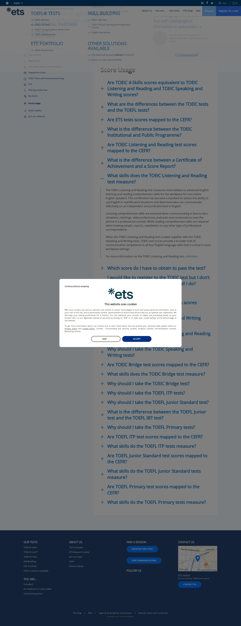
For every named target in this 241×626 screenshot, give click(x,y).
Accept (137, 339)
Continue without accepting (77, 286)
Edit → (105, 339)
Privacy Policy (71, 328)
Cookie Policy (89, 328)
